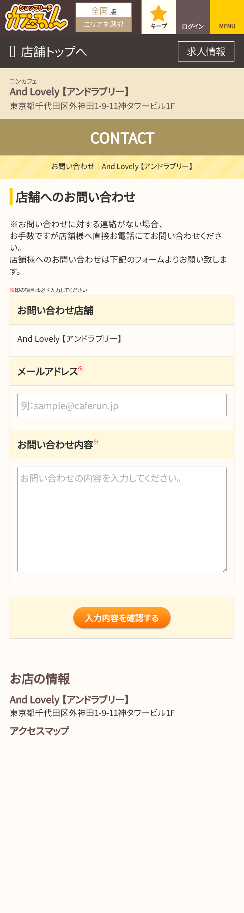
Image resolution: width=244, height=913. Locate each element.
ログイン (192, 26)
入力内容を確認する (122, 618)
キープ (158, 26)
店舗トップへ (54, 51)
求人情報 (206, 51)
